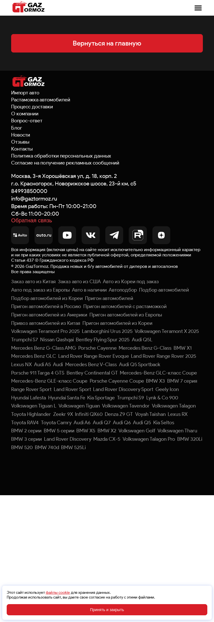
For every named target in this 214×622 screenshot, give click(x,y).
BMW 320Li (189, 439)
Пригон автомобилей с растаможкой (125, 306)
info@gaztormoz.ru (34, 198)
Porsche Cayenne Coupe (117, 381)
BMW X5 (85, 431)
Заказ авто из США (79, 281)
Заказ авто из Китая (33, 281)
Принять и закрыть (107, 609)
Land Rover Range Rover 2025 (163, 356)
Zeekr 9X (63, 414)
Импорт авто (25, 93)
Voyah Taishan (150, 414)
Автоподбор (123, 290)
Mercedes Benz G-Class (145, 348)
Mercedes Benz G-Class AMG (43, 348)
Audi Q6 (122, 423)
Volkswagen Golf (136, 431)
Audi (58, 364)
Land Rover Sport (72, 389)
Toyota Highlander (31, 414)
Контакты (22, 149)
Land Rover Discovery (67, 439)
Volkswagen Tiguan (79, 406)
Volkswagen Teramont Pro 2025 (45, 331)
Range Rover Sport (31, 389)
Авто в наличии (89, 290)
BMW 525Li (73, 447)
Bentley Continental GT (92, 373)
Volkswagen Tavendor (126, 406)
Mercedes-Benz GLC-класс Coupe (158, 373)
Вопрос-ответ (26, 121)
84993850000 (29, 191)
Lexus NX (21, 364)
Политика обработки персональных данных (61, 156)
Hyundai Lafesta (28, 398)
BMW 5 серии (59, 431)
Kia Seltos (163, 423)
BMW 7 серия (182, 381)
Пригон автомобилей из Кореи (117, 323)
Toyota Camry (56, 423)
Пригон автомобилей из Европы (125, 315)
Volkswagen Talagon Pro (149, 439)
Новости (20, 135)
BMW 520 (22, 447)
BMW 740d (47, 447)
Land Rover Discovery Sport (123, 389)
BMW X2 (107, 431)
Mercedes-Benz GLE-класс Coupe (49, 381)
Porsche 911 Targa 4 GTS (37, 373)
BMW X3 (155, 381)
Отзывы (20, 142)
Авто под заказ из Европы (40, 290)
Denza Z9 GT (119, 414)
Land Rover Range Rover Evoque (93, 356)
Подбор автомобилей (164, 290)
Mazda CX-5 (106, 439)
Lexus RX (178, 414)
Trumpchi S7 (24, 340)
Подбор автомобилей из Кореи (47, 298)
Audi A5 (42, 364)
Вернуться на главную (107, 43)
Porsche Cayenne (97, 348)
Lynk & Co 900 (162, 398)
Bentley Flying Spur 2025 (103, 340)
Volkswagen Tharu (177, 431)
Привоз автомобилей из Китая (45, 323)
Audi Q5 (142, 423)
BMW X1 (183, 348)
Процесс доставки (32, 107)
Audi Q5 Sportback (139, 364)
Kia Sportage (101, 398)
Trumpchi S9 (130, 398)
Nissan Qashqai (57, 340)
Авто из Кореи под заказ (131, 281)
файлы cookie (58, 592)
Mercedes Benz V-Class (91, 364)
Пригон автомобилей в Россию (46, 306)
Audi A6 (82, 423)
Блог (16, 128)
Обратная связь (31, 220)
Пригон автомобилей (109, 298)
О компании (24, 114)
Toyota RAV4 (25, 423)
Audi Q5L (142, 340)
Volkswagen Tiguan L (33, 406)
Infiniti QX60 (89, 414)
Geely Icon (167, 389)
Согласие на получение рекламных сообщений (65, 163)
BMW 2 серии (26, 431)
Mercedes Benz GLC (33, 356)
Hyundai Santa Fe (66, 398)
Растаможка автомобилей (40, 100)
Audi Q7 (102, 423)
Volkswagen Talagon (174, 406)
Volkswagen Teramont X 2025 (167, 331)
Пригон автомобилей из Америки (49, 315)
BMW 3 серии (26, 439)
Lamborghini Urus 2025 (107, 331)
